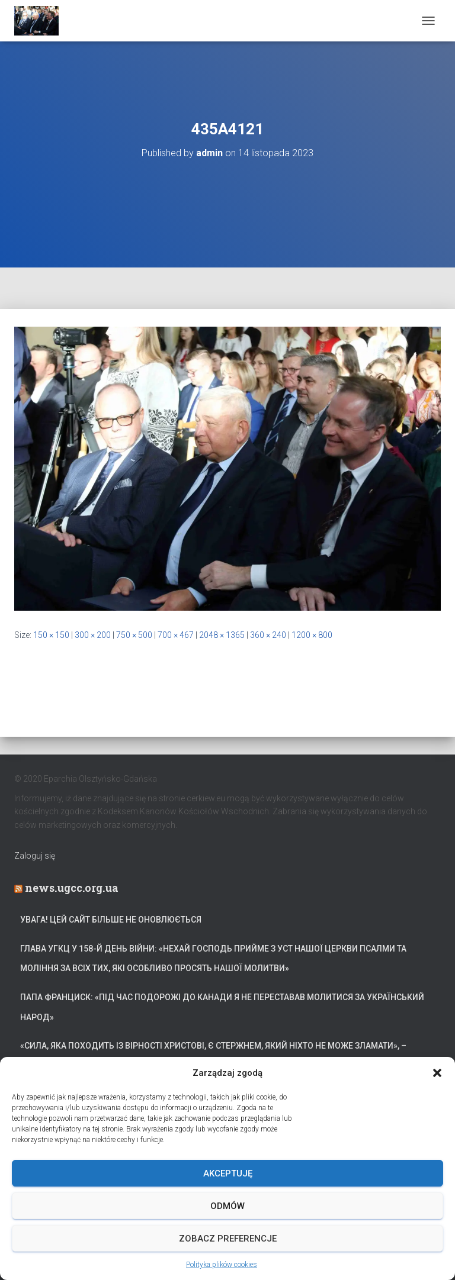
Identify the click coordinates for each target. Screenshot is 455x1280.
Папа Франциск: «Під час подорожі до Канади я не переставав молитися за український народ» (222, 1007)
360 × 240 (268, 635)
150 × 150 (51, 635)
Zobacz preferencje (228, 1238)
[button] (437, 1073)
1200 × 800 (311, 635)
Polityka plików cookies (221, 1264)
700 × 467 (176, 635)
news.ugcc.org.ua (71, 888)
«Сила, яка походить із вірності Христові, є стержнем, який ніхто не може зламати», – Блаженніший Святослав (213, 1056)
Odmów (227, 1206)
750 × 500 (134, 635)
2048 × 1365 (222, 635)
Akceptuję (227, 1173)
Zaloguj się (34, 855)
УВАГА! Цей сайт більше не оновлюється (110, 919)
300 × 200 (93, 635)
